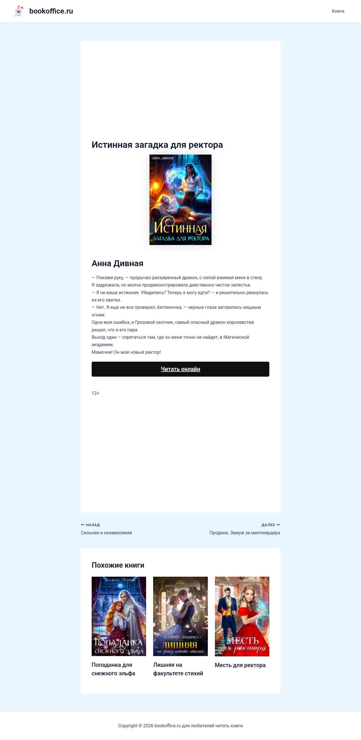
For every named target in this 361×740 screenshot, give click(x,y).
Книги (339, 11)
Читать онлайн (180, 369)
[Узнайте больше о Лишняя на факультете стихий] (180, 616)
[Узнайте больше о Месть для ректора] (242, 616)
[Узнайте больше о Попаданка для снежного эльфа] (119, 616)
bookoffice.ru (51, 11)
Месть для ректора (240, 665)
